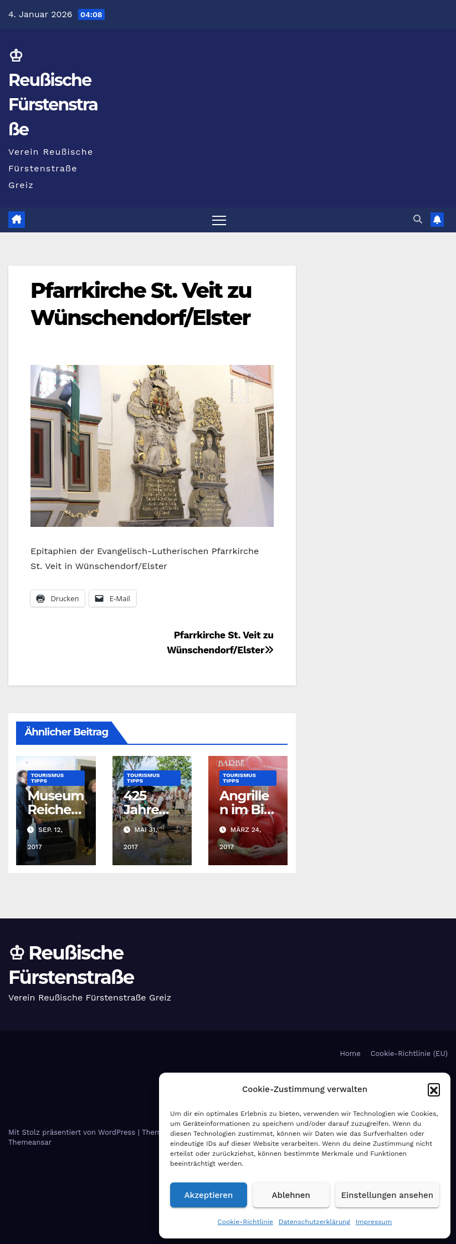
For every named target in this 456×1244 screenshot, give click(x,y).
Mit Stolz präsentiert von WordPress (73, 1132)
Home (350, 1053)
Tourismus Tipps (47, 778)
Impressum (374, 1222)
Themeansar (30, 1142)
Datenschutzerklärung (314, 1222)
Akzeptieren (209, 1195)
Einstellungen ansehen (387, 1195)
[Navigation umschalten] (219, 220)
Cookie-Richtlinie (245, 1222)
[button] (433, 1089)
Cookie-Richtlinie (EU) (409, 1053)
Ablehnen (291, 1195)
